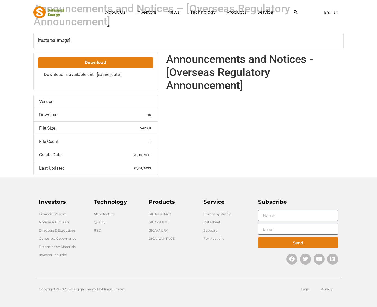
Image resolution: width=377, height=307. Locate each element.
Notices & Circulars (54, 222)
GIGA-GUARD (160, 214)
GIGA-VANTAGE (162, 238)
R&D (97, 230)
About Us (115, 12)
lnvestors (146, 12)
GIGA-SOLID (159, 222)
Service (265, 12)
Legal (305, 289)
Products (236, 12)
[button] (295, 12)
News (173, 12)
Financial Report (52, 214)
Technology (203, 12)
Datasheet (211, 222)
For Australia (213, 238)
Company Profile (217, 214)
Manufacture (104, 214)
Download (95, 62)
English (331, 12)
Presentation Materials (57, 247)
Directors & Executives (57, 230)
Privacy (326, 289)
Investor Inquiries (53, 255)
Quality (100, 222)
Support (210, 230)
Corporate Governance (57, 238)
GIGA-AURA (158, 230)
